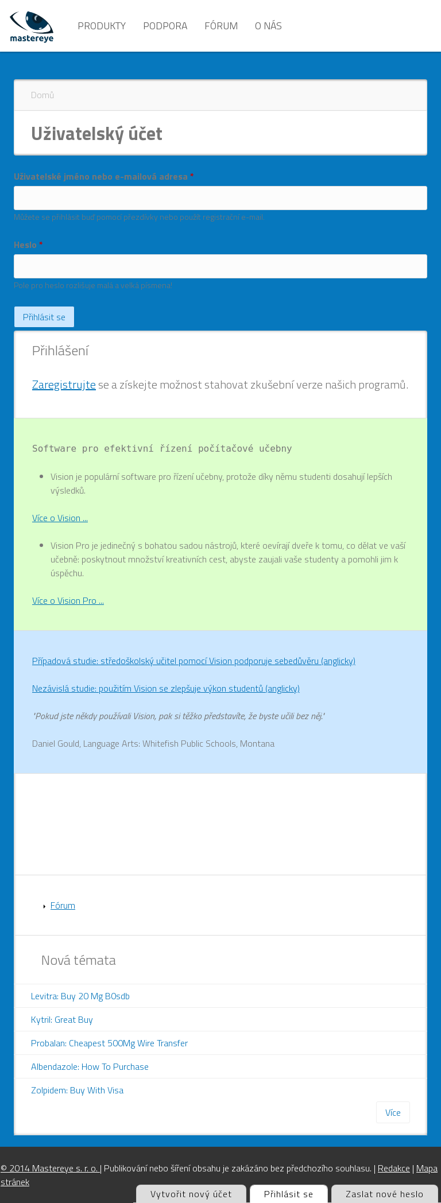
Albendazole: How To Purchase (90, 1066)
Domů (42, 95)
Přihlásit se (295, 1193)
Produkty (102, 25)
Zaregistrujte (64, 384)
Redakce (394, 1168)
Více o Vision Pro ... (68, 600)
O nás (268, 25)
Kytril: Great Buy (62, 1019)
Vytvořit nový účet (191, 1194)
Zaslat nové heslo (385, 1194)
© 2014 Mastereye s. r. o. (50, 1168)
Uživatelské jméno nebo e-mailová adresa (104, 176)
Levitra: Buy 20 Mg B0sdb (80, 996)
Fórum (221, 25)
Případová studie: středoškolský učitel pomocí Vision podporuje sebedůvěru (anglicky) (193, 661)
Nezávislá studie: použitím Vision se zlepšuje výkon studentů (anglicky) (166, 688)
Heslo (28, 244)
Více (393, 1112)
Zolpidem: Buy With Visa (77, 1090)
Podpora (165, 25)
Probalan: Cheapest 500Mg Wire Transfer (109, 1043)
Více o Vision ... (60, 518)
